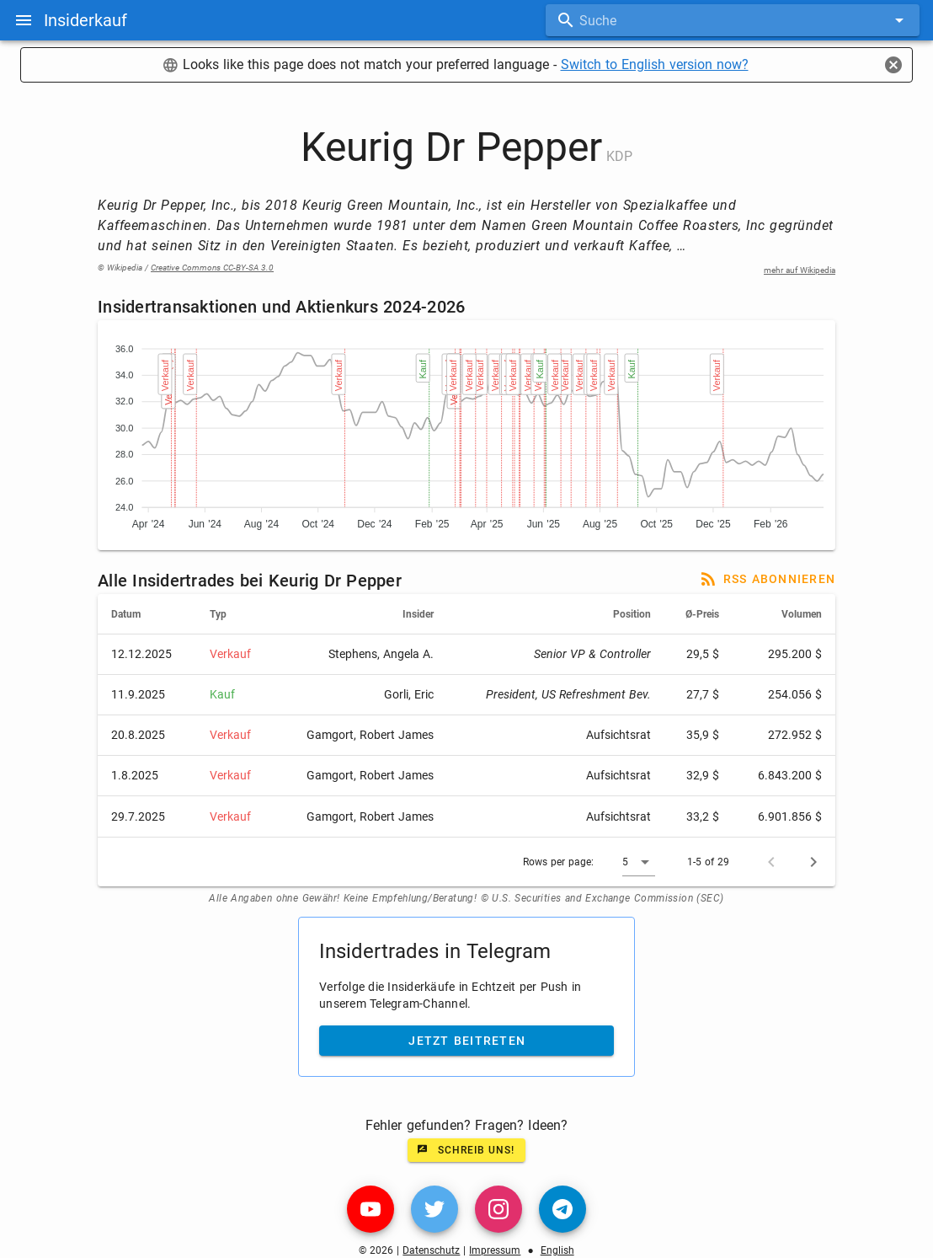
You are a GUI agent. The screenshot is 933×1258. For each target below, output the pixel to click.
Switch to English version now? (655, 64)
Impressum (494, 1250)
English (557, 1250)
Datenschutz (431, 1250)
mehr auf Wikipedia (799, 270)
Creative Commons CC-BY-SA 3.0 (212, 267)
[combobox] (733, 20)
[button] (638, 861)
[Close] (893, 65)
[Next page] (813, 862)
